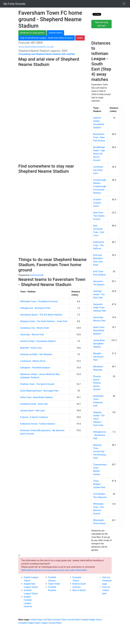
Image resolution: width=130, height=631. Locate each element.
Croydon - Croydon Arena (97, 202)
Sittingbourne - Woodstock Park (35, 308)
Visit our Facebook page (106, 580)
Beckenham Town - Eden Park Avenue (99, 137)
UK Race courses (52, 619)
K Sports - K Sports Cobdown (34, 417)
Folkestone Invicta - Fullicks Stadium (37, 424)
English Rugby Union (91, 619)
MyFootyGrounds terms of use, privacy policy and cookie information (54, 570)
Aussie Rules (55, 623)
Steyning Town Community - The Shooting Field (99, 451)
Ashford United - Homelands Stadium (38, 341)
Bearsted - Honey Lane (31, 347)
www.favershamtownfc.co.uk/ (36, 46)
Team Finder (54, 584)
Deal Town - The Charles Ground (99, 215)
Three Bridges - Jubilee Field (99, 484)
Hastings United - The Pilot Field (99, 294)
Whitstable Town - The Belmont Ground (38, 301)
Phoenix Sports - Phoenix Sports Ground (97, 383)
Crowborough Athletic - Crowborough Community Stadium (99, 186)
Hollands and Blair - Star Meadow (36, 354)
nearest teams (55, 32)
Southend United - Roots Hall (34, 404)
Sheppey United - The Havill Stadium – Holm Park (43, 321)
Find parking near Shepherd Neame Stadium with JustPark (47, 54)
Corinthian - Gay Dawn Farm (98, 170)
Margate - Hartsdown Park (98, 356)
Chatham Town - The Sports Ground (37, 384)
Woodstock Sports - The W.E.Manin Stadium (41, 314)
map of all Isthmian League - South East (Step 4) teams (46, 38)
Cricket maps (36, 619)
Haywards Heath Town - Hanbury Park (99, 307)
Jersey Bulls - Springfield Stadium (99, 343)
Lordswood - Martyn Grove (32, 361)
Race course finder (71, 619)
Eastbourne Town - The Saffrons (98, 245)
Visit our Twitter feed (106, 590)
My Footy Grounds (13, 3)
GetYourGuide (36, 275)
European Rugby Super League (33, 623)
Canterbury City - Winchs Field (34, 328)
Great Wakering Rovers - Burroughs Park (39, 390)
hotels (80, 38)
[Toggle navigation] (124, 3)
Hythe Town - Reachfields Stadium (36, 397)
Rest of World (78, 590)
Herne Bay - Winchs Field (32, 334)
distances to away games (32, 32)
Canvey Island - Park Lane (32, 410)
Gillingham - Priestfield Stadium (35, 367)
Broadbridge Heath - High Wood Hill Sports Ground (99, 153)
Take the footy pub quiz (101, 24)
